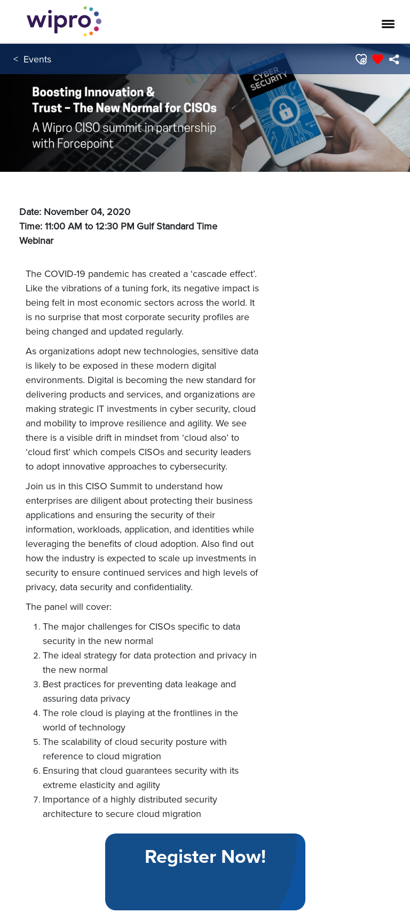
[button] (360, 59)
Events (37, 59)
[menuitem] (393, 59)
